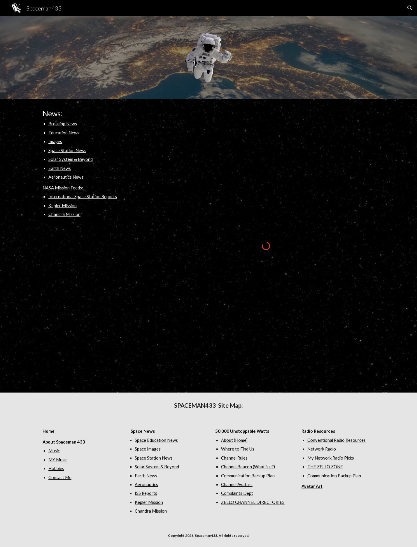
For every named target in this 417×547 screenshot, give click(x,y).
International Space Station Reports (82, 196)
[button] (410, 8)
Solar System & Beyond (70, 159)
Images (55, 141)
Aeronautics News (65, 177)
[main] (93, 163)
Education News (63, 132)
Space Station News (67, 150)
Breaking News (62, 123)
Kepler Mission (62, 205)
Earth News (59, 168)
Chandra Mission (64, 214)
